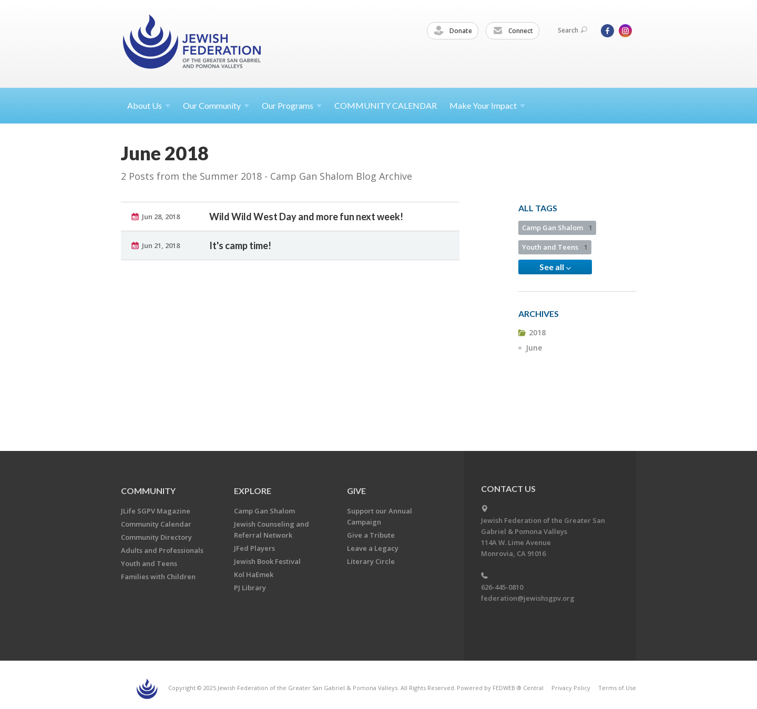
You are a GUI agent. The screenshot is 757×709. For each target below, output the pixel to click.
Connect (513, 31)
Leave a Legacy (372, 548)
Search (572, 30)
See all (555, 267)
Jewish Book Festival (267, 561)
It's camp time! (240, 245)
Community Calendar (156, 524)
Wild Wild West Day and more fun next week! (306, 216)
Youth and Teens (555, 247)
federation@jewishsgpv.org (528, 598)
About (148, 105)
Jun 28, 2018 (161, 216)
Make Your (487, 105)
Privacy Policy (570, 688)
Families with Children (158, 576)
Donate (453, 31)
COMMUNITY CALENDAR (385, 105)
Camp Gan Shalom (557, 227)
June (534, 348)
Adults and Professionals (162, 550)
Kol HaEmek (253, 574)
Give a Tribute (371, 535)
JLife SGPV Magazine (155, 511)
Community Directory (156, 537)
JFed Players (254, 548)
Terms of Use (617, 688)
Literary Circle (371, 561)
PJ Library (250, 587)
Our (292, 105)
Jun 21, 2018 (161, 245)
